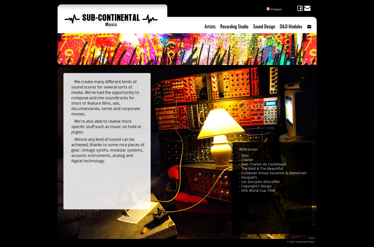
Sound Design (264, 27)
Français (274, 9)
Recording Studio (234, 27)
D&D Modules (291, 27)
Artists (210, 27)
